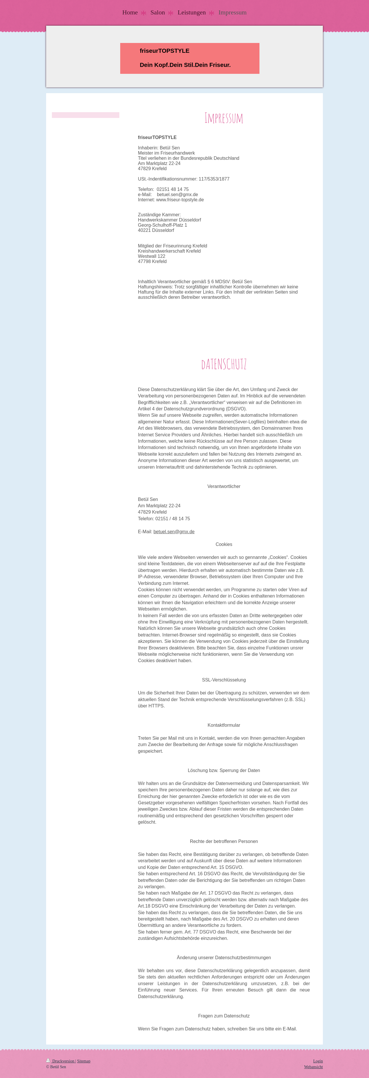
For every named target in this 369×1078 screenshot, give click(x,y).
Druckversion (60, 1061)
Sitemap (84, 1061)
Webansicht (313, 1067)
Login (318, 1061)
